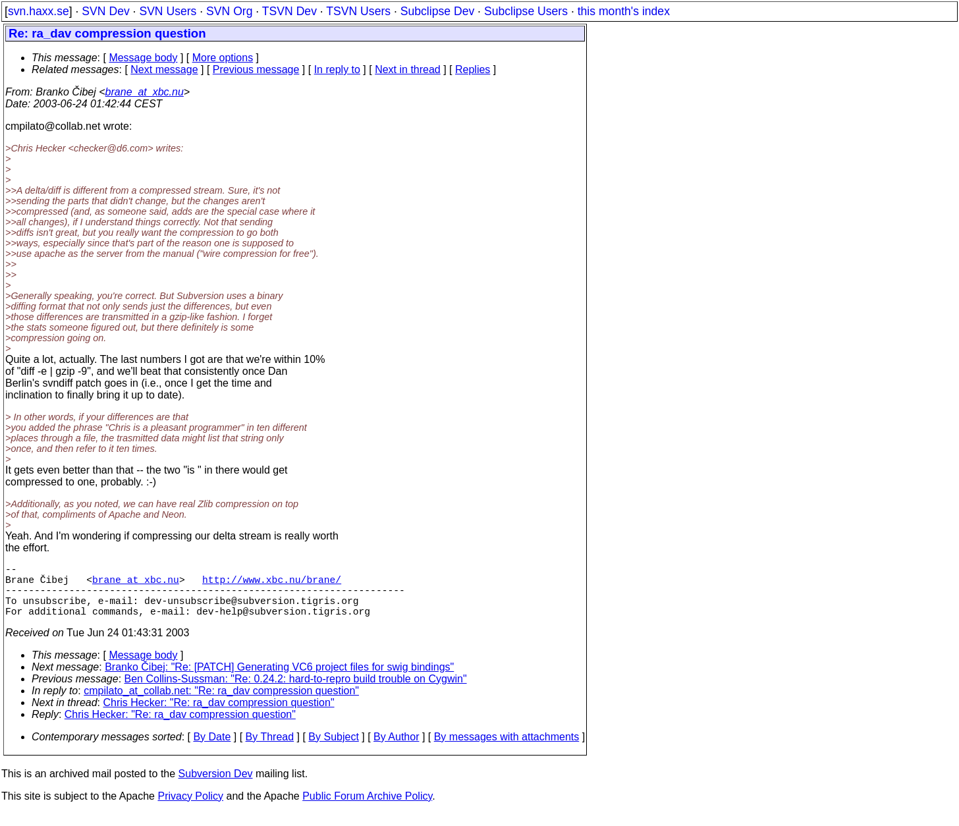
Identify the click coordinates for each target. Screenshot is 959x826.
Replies (472, 69)
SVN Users (167, 11)
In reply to (337, 69)
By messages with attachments (507, 750)
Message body (143, 57)
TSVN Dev (289, 11)
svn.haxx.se (38, 11)
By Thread (270, 750)
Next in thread (408, 69)
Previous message (256, 69)
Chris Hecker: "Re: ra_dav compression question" (219, 715)
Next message (164, 69)
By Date (212, 750)
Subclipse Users (526, 11)
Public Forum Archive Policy (367, 809)
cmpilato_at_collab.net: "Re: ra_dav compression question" (221, 703)
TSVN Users (358, 11)
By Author (396, 750)
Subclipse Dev (437, 11)
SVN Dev (105, 11)
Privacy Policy (190, 809)
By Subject (333, 750)
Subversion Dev (215, 786)
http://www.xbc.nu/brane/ (271, 584)
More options (223, 57)
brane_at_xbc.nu (144, 91)
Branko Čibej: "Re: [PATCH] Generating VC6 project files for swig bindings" (279, 680)
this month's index (624, 11)
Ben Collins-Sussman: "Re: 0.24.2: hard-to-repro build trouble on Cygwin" (295, 692)
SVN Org (229, 11)
